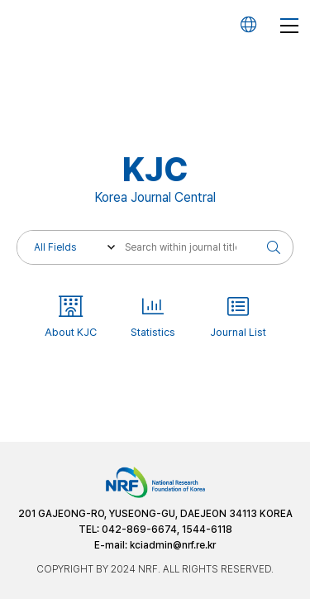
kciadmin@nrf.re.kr (173, 545)
